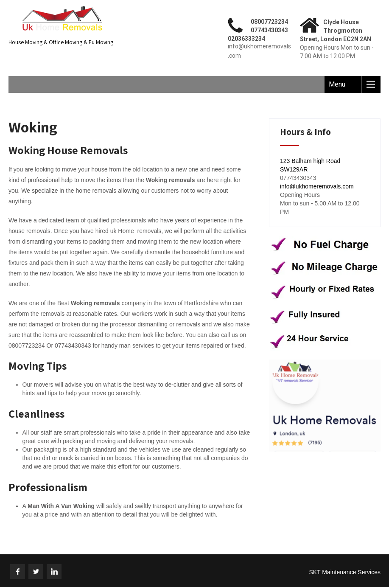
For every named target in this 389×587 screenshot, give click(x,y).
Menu (337, 84)
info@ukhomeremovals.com (317, 186)
